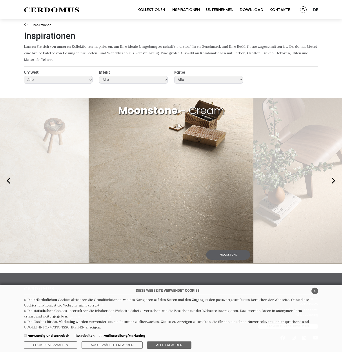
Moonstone (228, 255)
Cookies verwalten (50, 345)
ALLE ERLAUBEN (169, 345)
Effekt (104, 72)
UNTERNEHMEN (219, 9)
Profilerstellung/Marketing (124, 336)
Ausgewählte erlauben (112, 345)
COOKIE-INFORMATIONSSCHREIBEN (54, 327)
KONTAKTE (280, 9)
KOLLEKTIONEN (151, 9)
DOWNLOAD (251, 9)
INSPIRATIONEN (185, 9)
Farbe (179, 72)
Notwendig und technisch (48, 336)
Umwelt (31, 72)
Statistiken (86, 336)
